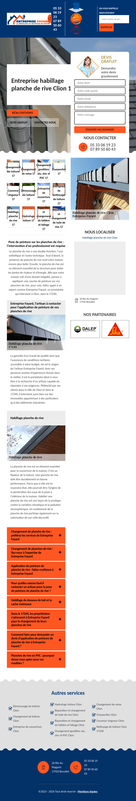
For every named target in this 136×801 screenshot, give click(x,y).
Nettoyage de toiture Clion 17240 (112, 729)
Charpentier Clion (107, 714)
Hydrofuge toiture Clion (68, 704)
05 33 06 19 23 (57, 12)
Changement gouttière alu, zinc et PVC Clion (70, 733)
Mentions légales (88, 791)
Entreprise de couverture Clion (27, 729)
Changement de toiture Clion (26, 718)
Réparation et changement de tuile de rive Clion (70, 712)
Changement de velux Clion (109, 706)
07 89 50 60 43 (57, 25)
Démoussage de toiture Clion (26, 708)
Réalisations (22, 112)
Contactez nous (45, 122)
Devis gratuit (19, 122)
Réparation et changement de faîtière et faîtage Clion (70, 723)
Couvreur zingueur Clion (110, 720)
